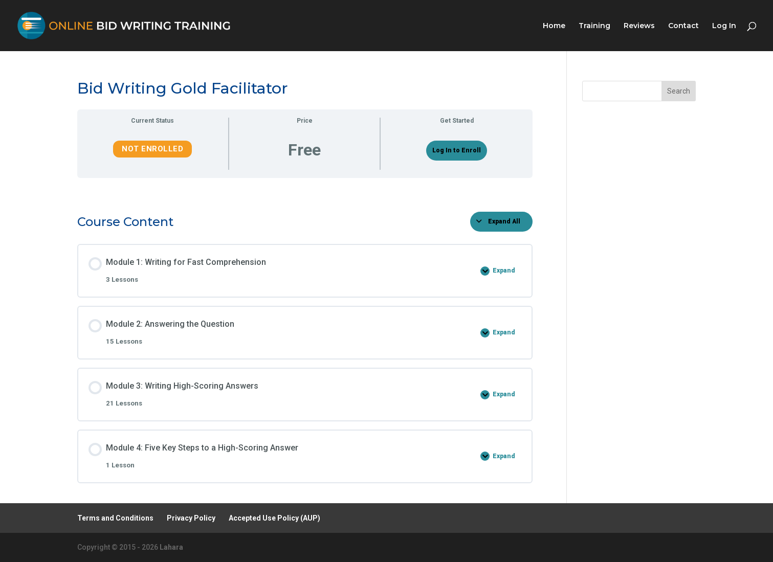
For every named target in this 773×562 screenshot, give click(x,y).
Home (554, 26)
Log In (724, 26)
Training (594, 26)
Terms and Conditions (115, 518)
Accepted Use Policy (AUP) (274, 518)
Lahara (171, 547)
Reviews (639, 26)
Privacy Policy (191, 518)
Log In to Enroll (456, 150)
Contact (683, 26)
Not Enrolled (152, 148)
